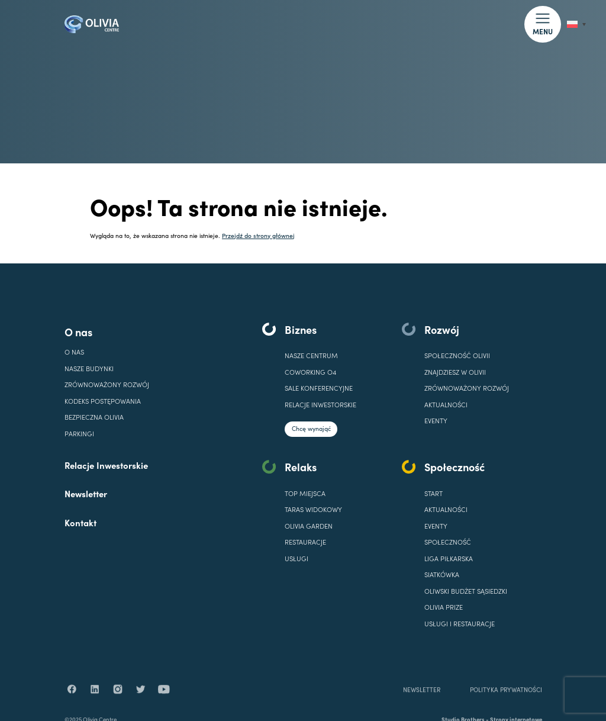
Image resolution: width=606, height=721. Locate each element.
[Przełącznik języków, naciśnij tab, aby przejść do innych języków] (576, 24)
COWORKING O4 (310, 372)
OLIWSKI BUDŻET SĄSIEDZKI (465, 591)
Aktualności (446, 404)
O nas (78, 331)
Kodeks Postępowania (103, 401)
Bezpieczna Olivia (94, 417)
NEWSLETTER (421, 703)
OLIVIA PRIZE (443, 607)
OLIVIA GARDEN (309, 526)
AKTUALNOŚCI (446, 509)
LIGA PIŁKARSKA (448, 558)
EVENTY (435, 420)
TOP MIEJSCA (305, 493)
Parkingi (79, 433)
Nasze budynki (89, 368)
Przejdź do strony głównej (258, 235)
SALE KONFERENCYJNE (319, 388)
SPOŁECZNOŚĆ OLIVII (457, 355)
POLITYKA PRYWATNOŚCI (505, 703)
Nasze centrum (311, 355)
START (433, 493)
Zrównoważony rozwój (107, 384)
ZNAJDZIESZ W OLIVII (455, 372)
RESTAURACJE (305, 541)
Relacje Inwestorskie (106, 465)
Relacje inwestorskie (320, 404)
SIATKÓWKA (441, 574)
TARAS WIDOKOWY (313, 509)
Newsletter (86, 493)
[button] (542, 24)
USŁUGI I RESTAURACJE (459, 623)
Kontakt (80, 522)
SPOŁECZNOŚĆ (447, 541)
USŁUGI (296, 558)
